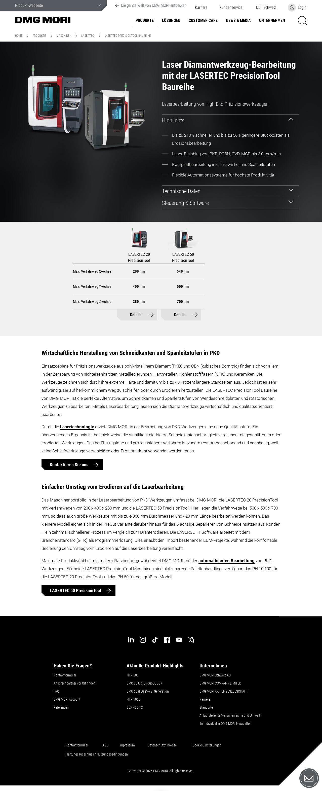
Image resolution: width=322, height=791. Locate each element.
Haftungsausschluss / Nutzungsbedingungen (97, 754)
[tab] (230, 120)
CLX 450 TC (135, 707)
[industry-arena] (191, 639)
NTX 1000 (133, 699)
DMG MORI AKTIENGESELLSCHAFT (223, 691)
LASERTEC (87, 36)
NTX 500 (133, 675)
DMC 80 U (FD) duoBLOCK (145, 683)
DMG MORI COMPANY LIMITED (220, 683)
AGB (105, 745)
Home (18, 36)
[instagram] (142, 639)
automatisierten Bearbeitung (226, 560)
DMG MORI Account (67, 699)
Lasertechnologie (77, 426)
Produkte (145, 20)
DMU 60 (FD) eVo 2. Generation (148, 691)
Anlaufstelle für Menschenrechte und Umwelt (229, 715)
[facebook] (167, 639)
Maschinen (63, 36)
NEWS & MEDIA (238, 20)
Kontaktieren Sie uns (69, 464)
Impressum (127, 745)
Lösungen (171, 20)
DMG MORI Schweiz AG (215, 675)
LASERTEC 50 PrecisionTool (76, 590)
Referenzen (61, 707)
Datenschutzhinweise (162, 745)
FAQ (56, 691)
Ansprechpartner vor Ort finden (74, 683)
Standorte (206, 707)
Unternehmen (272, 20)
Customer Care (203, 20)
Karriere (201, 8)
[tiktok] (154, 639)
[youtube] (179, 639)
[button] (230, 7)
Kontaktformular (65, 675)
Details (135, 314)
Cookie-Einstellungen (206, 745)
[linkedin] (130, 639)
